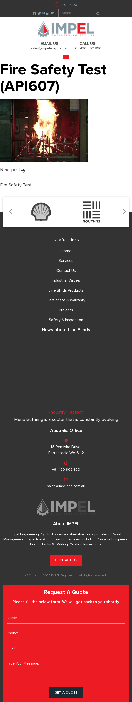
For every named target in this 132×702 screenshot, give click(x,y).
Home (66, 251)
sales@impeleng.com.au (49, 48)
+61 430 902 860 (87, 48)
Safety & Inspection (66, 320)
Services (66, 261)
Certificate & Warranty (66, 300)
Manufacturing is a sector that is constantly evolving (66, 419)
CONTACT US (66, 560)
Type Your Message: (66, 670)
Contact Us (66, 271)
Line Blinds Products (66, 290)
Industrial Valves (66, 280)
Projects (66, 310)
